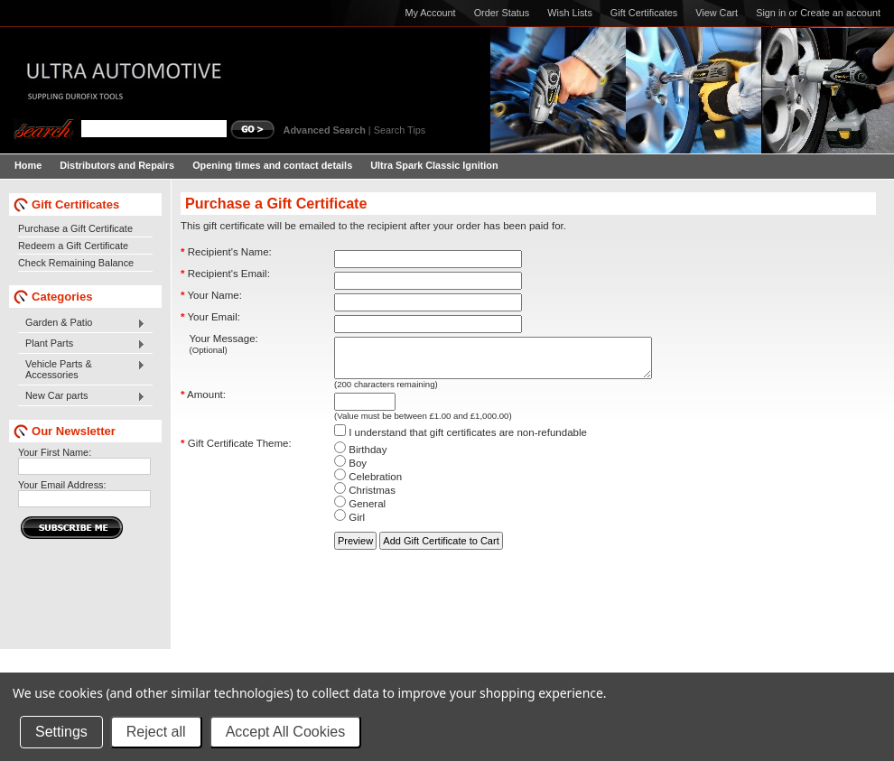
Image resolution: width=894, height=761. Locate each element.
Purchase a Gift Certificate (75, 228)
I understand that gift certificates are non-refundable (460, 440)
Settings (61, 731)
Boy (350, 471)
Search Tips (399, 130)
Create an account (840, 12)
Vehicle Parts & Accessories (81, 369)
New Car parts (81, 396)
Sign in (771, 12)
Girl (349, 525)
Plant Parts (81, 344)
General (360, 511)
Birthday (360, 457)
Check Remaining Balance (76, 262)
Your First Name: (54, 452)
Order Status (502, 12)
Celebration (368, 484)
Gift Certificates (643, 12)
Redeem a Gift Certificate (73, 245)
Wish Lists (569, 12)
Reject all (156, 731)
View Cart (716, 12)
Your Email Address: (62, 484)
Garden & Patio (81, 323)
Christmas (365, 498)
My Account (430, 12)
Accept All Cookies (286, 731)
